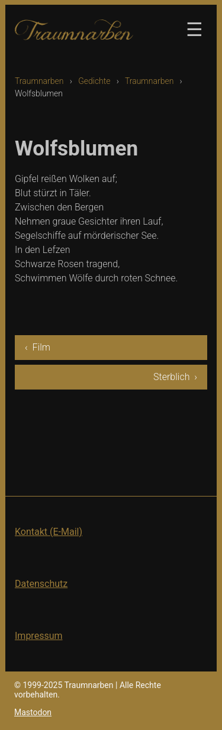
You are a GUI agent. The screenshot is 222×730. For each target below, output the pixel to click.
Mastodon (33, 712)
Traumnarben (39, 81)
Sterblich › (175, 376)
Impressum (39, 635)
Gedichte (94, 81)
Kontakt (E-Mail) (48, 531)
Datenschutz (41, 583)
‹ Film (37, 347)
